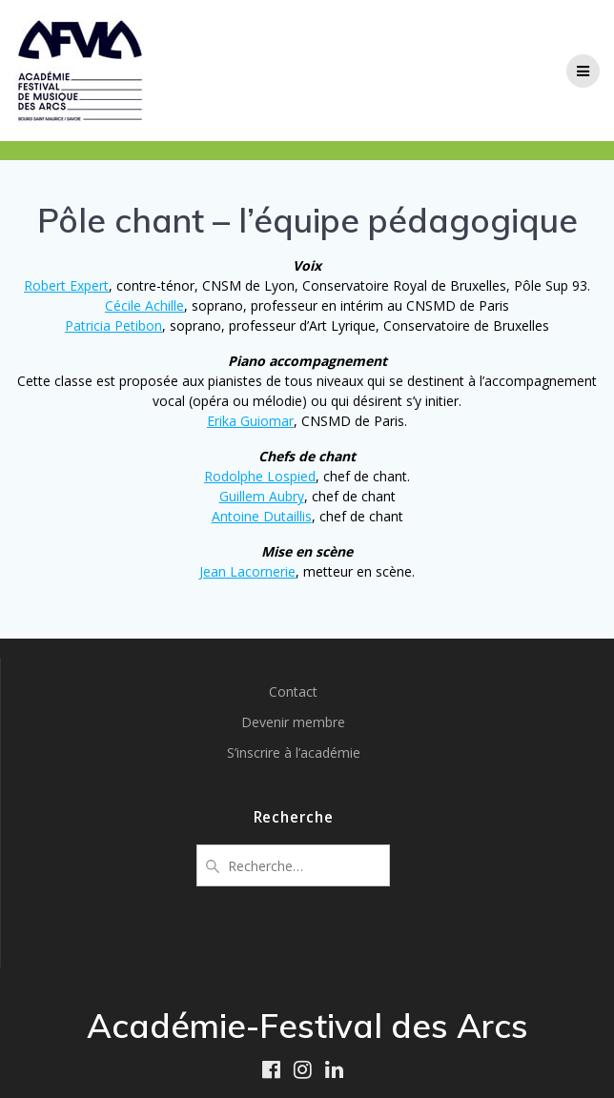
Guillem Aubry (261, 496)
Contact (293, 691)
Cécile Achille (144, 305)
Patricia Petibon (113, 325)
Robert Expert (66, 285)
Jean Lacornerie (247, 571)
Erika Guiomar (250, 421)
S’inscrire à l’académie (293, 752)
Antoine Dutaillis (262, 516)
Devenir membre (293, 722)
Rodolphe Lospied (260, 476)
